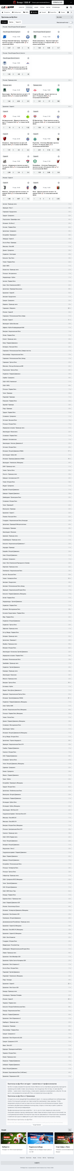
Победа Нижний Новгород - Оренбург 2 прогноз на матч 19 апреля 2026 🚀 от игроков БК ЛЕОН (15, 42)
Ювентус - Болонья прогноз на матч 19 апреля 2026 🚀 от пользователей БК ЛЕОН (15, 193)
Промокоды (56, 7)
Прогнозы (29, 7)
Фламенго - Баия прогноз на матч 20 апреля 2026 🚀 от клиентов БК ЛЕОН (14, 143)
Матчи (48, 7)
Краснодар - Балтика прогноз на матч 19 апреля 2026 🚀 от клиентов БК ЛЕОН (16, 95)
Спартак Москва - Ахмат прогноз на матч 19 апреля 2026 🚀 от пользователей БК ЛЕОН (45, 95)
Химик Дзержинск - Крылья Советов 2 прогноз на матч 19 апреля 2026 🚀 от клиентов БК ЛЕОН (46, 42)
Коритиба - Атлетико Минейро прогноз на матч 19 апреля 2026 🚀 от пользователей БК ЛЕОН (46, 144)
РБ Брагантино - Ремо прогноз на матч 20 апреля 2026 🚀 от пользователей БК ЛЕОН (46, 122)
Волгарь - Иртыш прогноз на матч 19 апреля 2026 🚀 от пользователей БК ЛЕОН (14, 68)
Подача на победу (36, 1147)
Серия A (5, 111)
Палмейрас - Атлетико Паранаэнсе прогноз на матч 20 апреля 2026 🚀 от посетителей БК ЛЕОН (46, 167)
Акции (36, 7)
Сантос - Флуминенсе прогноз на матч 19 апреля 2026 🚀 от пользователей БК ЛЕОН (15, 167)
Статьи (42, 7)
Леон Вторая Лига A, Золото (11, 58)
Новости (21, 7)
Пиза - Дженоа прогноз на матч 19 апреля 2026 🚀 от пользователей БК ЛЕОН (45, 193)
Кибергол (5, 1147)
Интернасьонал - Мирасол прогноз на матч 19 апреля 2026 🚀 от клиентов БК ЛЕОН (15, 122)
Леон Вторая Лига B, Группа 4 (11, 32)
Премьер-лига (7, 85)
